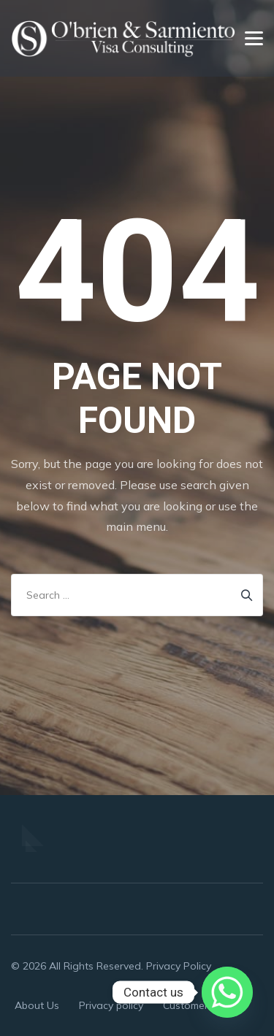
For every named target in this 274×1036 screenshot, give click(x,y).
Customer (185, 1005)
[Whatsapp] (227, 992)
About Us (37, 1005)
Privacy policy (111, 1005)
